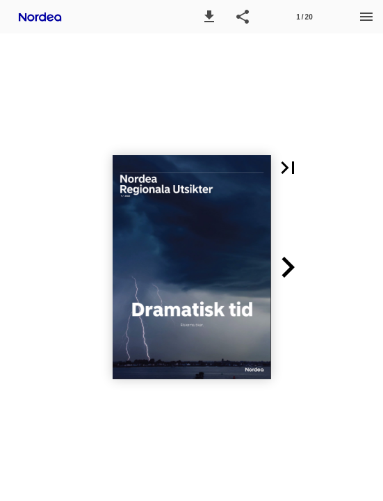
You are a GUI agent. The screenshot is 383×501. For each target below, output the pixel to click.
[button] (209, 16)
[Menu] (366, 16)
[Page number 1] (304, 16)
